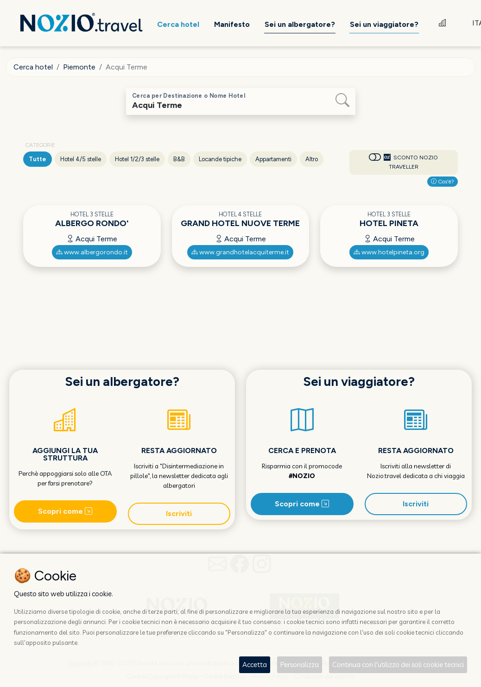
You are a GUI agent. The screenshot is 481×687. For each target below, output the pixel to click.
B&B (179, 159)
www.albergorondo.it (92, 252)
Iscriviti (179, 513)
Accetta (254, 664)
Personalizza (299, 664)
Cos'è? (442, 181)
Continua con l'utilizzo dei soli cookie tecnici (398, 664)
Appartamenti (273, 159)
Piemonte (79, 67)
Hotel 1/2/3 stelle (137, 159)
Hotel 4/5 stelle (80, 159)
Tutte (37, 159)
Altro (311, 159)
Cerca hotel (33, 67)
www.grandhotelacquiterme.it (240, 252)
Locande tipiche (220, 159)
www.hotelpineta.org (389, 252)
